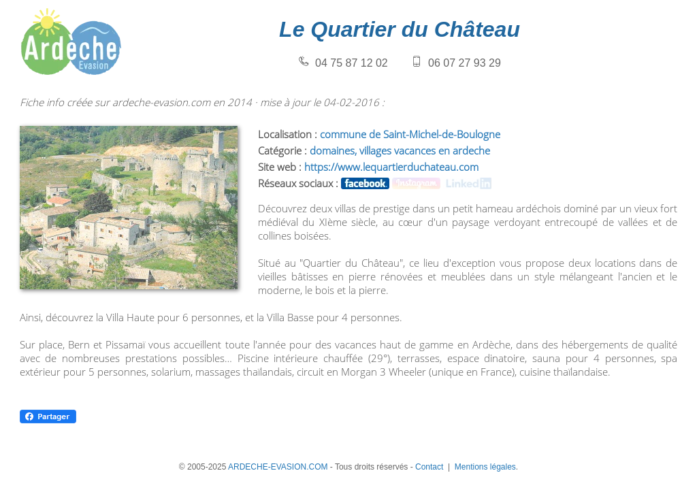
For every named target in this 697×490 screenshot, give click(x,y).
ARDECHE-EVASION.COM (277, 467)
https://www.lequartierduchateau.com (391, 167)
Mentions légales (485, 467)
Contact (429, 467)
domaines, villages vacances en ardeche (400, 150)
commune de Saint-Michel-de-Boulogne (410, 134)
